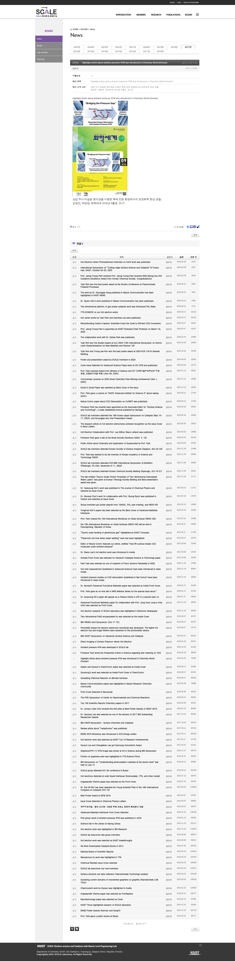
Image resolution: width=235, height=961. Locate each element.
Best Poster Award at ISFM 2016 (95, 795)
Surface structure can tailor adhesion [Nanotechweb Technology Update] (114, 874)
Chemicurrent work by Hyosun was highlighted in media (106, 888)
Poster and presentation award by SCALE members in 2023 (108, 359)
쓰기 (195, 929)
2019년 (160, 47)
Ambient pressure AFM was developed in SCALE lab (105, 647)
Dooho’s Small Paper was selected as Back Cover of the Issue (109, 387)
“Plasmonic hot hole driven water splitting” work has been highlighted (112, 538)
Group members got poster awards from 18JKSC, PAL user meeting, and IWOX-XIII (119, 504)
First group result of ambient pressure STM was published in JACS (111, 817)
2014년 (104, 51)
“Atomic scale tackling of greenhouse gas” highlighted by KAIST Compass (115, 532)
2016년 (77, 51)
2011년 (146, 51)
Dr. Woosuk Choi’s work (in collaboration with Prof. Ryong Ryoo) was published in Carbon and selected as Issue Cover (118, 497)
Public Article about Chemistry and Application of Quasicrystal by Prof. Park (115, 443)
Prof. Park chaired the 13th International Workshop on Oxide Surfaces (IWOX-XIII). (119, 518)
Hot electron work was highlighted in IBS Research (104, 829)
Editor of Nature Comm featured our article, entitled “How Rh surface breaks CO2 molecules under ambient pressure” (118, 545)
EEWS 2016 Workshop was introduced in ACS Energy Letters (109, 734)
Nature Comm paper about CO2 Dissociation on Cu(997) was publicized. (114, 401)
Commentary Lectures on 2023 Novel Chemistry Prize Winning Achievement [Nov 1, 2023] (119, 380)
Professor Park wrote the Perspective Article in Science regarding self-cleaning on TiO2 (121, 652)
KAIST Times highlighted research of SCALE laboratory (106, 904)
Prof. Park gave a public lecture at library (99, 916)
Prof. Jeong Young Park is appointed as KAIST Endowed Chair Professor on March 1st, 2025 (121, 330)
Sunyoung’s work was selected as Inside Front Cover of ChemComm (112, 672)
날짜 (181, 257)
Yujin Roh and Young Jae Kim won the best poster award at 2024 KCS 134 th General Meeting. (120, 352)
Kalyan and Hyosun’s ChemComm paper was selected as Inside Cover (113, 666)
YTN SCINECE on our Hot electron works (99, 312)
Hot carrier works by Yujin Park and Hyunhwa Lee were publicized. (111, 317)
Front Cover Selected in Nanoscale (96, 691)
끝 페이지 (141, 924)
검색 (72, 929)
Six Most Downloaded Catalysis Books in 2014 (102, 846)
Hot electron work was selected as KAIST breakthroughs (106, 840)
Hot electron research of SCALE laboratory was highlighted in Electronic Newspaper (119, 610)
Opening (40, 59)
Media (39, 46)
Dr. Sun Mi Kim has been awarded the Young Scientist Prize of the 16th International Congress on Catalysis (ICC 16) (119, 788)
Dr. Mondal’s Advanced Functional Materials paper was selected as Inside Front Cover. (121, 585)
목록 (195, 234)
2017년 (188, 47)
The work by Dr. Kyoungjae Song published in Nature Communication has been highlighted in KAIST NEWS (117, 294)
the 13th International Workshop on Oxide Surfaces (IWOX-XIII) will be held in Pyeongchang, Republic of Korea (116, 525)
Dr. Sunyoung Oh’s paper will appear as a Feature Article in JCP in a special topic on (120, 596)
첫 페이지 (128, 924)
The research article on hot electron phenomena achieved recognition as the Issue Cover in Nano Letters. (121, 425)
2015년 (90, 51)
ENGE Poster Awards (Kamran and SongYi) (100, 910)
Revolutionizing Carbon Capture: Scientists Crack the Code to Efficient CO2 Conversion (121, 323)
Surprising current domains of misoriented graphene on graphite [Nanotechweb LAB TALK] (119, 881)
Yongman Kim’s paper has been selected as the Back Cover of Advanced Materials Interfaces (119, 511)
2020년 (146, 47)
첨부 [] (76, 226)
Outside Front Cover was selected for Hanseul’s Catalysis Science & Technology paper (120, 557)
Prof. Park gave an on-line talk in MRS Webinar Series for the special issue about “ (119, 591)
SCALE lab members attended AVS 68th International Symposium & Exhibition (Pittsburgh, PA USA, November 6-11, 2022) (117, 464)
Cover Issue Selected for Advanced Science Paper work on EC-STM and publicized (119, 365)
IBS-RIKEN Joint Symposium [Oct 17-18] (100, 622)
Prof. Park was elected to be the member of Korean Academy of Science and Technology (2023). (116, 456)
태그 (77, 929)
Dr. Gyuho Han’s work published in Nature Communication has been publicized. (117, 300)
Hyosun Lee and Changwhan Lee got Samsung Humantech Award (111, 745)
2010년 (160, 51)
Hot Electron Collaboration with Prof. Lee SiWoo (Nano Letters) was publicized (117, 432)
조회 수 (193, 257)
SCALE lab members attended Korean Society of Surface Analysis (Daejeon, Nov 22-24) (121, 448)
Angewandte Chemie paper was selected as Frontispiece (107, 893)
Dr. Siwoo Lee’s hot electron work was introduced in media (108, 552)
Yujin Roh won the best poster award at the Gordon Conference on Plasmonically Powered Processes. (118, 285)
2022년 (118, 47)
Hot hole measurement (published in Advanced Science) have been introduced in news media (121, 570)
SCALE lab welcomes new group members (100, 834)
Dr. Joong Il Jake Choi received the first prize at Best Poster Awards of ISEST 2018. (119, 708)
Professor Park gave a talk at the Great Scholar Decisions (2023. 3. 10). (114, 437)
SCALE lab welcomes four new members (99, 868)
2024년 (90, 47)
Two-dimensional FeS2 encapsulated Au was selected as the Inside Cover (115, 616)
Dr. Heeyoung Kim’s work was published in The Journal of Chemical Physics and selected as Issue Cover (118, 489)
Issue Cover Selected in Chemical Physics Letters (103, 801)
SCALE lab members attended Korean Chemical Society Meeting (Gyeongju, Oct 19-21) (121, 471)
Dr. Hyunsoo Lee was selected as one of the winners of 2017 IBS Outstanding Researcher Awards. (117, 715)
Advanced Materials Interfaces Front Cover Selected (104, 812)
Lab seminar (42, 52)
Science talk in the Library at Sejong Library (100, 823)
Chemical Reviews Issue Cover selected (99, 862)
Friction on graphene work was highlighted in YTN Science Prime (110, 756)
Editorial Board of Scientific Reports (97, 851)
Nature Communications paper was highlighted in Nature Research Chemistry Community (116, 685)
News (39, 39)
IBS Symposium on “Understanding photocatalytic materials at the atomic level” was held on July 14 (120, 763)
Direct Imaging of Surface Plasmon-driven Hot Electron (106, 641)
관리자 (75, 68)
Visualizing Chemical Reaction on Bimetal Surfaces (104, 678)
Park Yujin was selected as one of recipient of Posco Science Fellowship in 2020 (118, 563)
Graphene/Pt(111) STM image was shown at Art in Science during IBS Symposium (119, 750)
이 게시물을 (179, 227)
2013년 (118, 51)
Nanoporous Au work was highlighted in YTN (101, 857)
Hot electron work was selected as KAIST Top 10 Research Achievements (114, 739)
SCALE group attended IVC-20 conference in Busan (104, 770)
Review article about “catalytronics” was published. (104, 728)
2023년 (104, 47)
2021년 (132, 47)
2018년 (174, 47)
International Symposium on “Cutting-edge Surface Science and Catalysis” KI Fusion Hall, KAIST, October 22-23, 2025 (120, 269)
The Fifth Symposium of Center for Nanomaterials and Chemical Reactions (115, 697)
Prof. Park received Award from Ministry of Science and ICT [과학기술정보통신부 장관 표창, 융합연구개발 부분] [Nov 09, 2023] (120, 372)
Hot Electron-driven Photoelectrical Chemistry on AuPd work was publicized (115, 262)
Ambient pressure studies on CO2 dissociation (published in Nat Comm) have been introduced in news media (119, 578)
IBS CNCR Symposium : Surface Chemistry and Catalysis (107, 722)
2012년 (132, 51)
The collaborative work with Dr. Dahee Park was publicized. (108, 337)
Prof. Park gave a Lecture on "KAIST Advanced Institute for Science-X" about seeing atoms (120, 394)
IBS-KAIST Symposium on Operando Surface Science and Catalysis (112, 636)
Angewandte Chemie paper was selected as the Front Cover (108, 781)
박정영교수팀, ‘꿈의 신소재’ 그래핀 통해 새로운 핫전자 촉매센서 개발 (112, 806)
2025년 (77, 47)
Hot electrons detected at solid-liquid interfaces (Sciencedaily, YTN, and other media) (120, 776)
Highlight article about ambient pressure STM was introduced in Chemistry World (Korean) (124, 63)
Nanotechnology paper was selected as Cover (102, 899)
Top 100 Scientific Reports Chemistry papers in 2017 (105, 703)
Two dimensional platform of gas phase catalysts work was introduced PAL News (118, 306)
